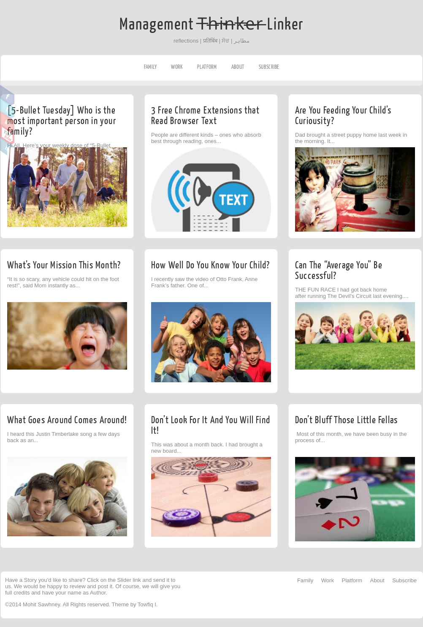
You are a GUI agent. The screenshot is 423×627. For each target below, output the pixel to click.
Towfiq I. (148, 604)
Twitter (7, 108)
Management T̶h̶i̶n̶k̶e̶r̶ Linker (211, 24)
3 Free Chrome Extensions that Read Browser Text (205, 115)
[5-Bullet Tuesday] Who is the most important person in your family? (61, 121)
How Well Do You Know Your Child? (210, 265)
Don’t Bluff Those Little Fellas (346, 420)
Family (150, 67)
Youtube (7, 134)
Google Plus (7, 121)
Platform (207, 67)
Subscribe (269, 67)
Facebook (7, 95)
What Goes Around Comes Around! (67, 420)
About (238, 67)
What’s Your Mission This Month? (64, 265)
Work (177, 67)
